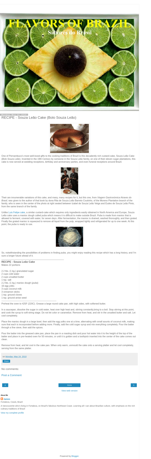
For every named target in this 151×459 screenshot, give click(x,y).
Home (69, 385)
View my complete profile (12, 413)
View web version (69, 391)
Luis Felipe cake (16, 212)
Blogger (75, 456)
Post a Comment (11, 375)
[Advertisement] (69, 8)
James (7, 399)
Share (6, 361)
